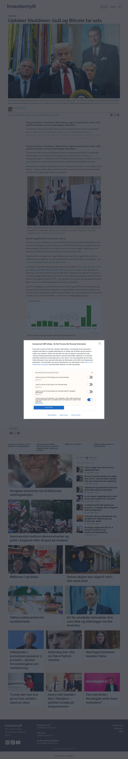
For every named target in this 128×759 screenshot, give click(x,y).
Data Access (64, 415)
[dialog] (64, 379)
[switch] (90, 377)
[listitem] (64, 373)
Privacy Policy (75, 415)
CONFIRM (49, 407)
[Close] (100, 344)
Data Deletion (52, 415)
